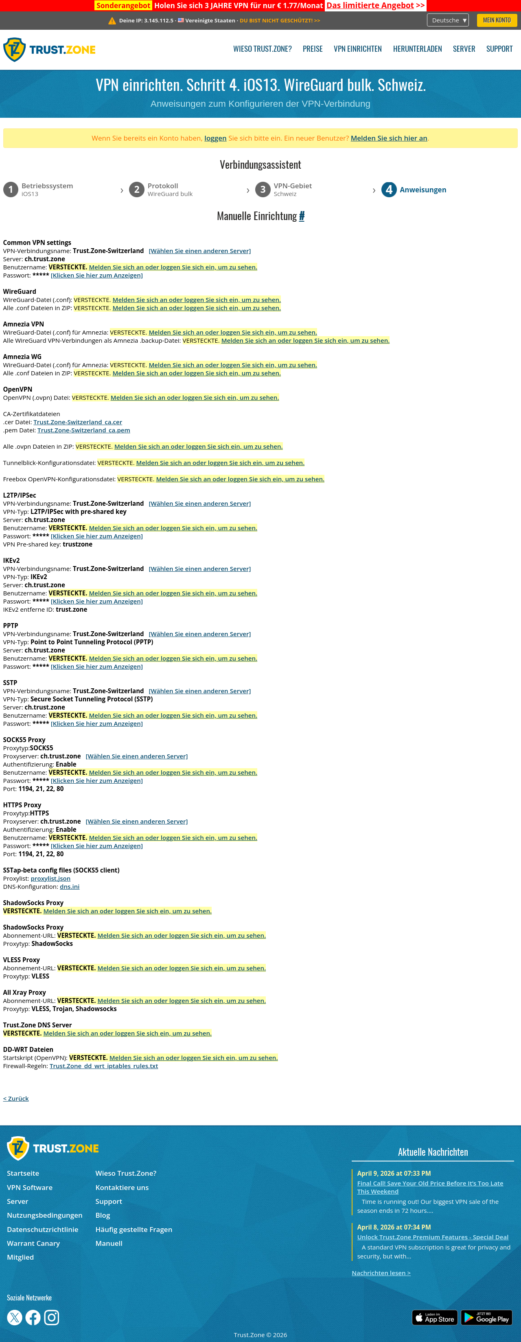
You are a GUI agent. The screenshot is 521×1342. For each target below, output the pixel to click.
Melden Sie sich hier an (389, 138)
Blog (103, 1215)
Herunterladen (417, 49)
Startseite (23, 1173)
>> (375, 5)
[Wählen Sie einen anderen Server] (200, 251)
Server (464, 49)
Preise (313, 49)
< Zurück (16, 1098)
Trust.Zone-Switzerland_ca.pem (83, 430)
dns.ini (70, 886)
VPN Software (30, 1187)
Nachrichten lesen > (381, 1273)
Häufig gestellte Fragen (134, 1229)
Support (499, 49)
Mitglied (20, 1257)
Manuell (109, 1243)
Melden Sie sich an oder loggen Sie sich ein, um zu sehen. (173, 267)
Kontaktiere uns (122, 1187)
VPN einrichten (358, 49)
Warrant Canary (33, 1243)
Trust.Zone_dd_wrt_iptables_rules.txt (104, 1066)
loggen (215, 138)
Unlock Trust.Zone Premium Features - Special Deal (433, 1237)
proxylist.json (51, 878)
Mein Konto (497, 21)
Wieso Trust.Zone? (262, 49)
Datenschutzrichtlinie (43, 1229)
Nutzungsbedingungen (45, 1215)
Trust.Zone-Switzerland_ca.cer (77, 422)
